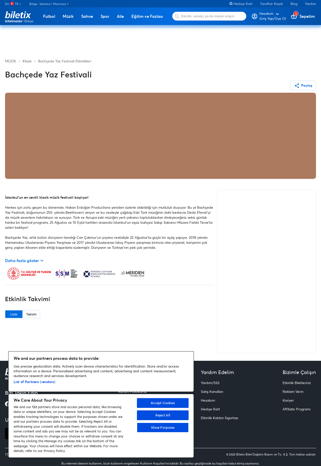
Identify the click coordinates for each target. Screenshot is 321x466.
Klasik (27, 61)
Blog (293, 3)
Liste (13, 314)
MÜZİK (10, 61)
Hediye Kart (241, 3)
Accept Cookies (163, 403)
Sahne (87, 16)
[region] (101, 404)
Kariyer (288, 400)
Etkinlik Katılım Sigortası (219, 417)
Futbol (49, 16)
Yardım (310, 3)
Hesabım (208, 400)
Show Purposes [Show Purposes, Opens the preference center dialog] (163, 427)
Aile (120, 16)
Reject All (162, 415)
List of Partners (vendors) (34, 381)
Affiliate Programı (296, 409)
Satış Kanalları (212, 391)
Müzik (68, 16)
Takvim (31, 314)
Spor (105, 16)
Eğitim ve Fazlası (147, 16)
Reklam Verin (293, 391)
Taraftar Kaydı (271, 3)
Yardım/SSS (210, 382)
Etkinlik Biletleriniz (297, 382)
